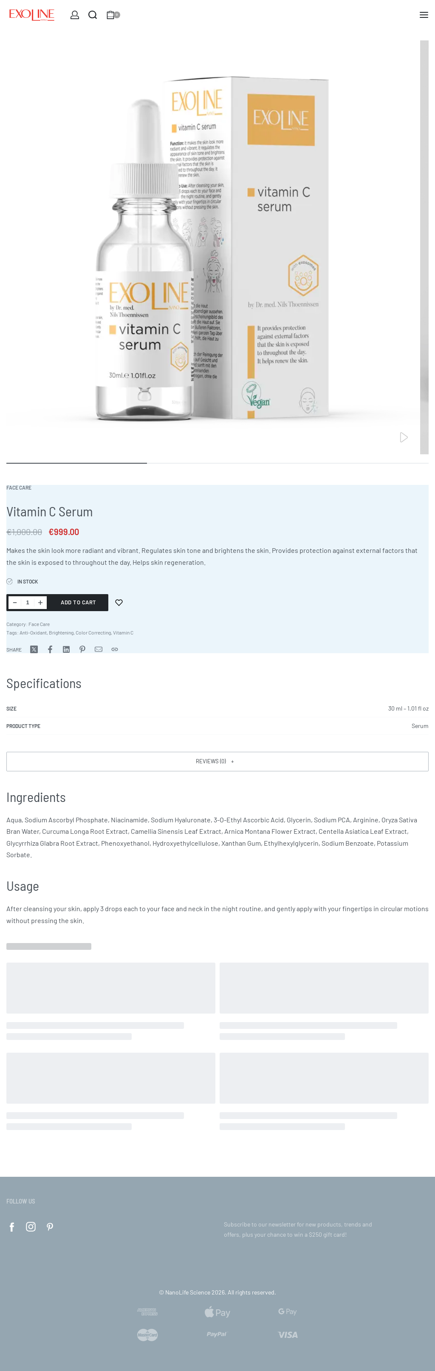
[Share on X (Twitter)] (34, 649)
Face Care (18, 487)
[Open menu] (424, 14)
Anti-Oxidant (33, 632)
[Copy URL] (115, 649)
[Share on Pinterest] (82, 649)
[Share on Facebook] (50, 649)
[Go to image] (76, 463)
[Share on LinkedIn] (66, 649)
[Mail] (98, 649)
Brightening (61, 632)
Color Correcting (93, 632)
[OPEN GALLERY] (213, 247)
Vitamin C (123, 632)
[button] (217, 761)
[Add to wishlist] (119, 602)
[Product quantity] (27, 602)
